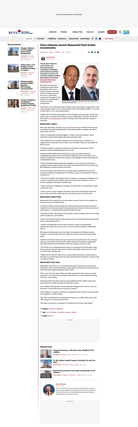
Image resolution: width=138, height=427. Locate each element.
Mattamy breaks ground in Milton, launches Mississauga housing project (27, 85)
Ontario (30, 74)
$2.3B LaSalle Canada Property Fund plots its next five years (74, 361)
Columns (101, 32)
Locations (39, 38)
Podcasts (90, 32)
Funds (51, 52)
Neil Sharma (56, 354)
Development (85, 38)
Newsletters (78, 32)
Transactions (73, 38)
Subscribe (112, 32)
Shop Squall (109, 38)
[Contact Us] (101, 38)
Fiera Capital (66, 127)
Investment (61, 312)
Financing (23, 110)
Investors (67, 312)
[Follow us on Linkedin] (97, 38)
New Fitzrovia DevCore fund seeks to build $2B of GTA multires (74, 371)
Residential (62, 38)
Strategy (73, 312)
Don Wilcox (24, 73)
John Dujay (24, 56)
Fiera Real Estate (55, 118)
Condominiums (25, 58)
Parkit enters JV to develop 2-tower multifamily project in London (28, 67)
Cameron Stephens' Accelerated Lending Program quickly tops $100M (28, 102)
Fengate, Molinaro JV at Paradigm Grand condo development (28, 50)
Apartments (24, 74)
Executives (53, 312)
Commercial (52, 38)
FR (29, 38)
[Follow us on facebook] (93, 38)
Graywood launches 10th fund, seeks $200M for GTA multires (73, 351)
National (57, 52)
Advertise (53, 32)
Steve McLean (25, 91)
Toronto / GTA (31, 110)
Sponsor (63, 32)
